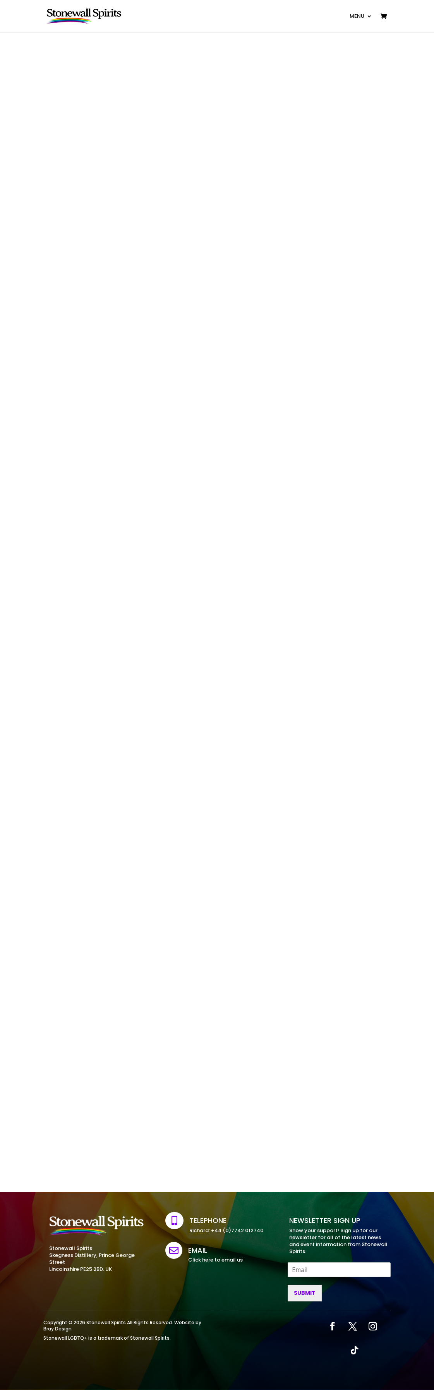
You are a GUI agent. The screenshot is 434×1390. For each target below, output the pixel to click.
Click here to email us (215, 1259)
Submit (305, 1293)
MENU (357, 16)
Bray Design (57, 1328)
